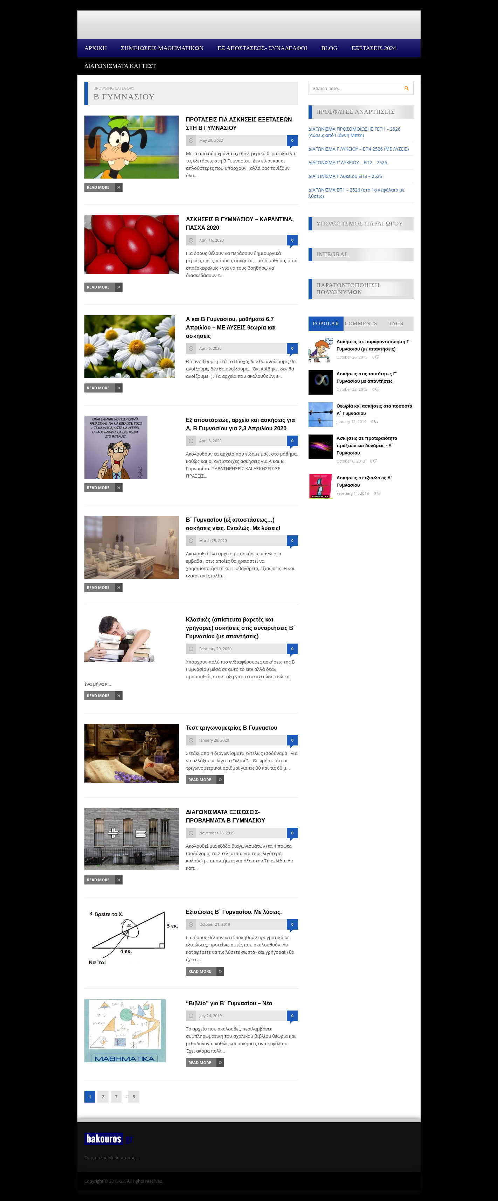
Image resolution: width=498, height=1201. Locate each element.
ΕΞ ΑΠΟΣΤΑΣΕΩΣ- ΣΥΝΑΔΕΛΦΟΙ (262, 48)
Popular (326, 323)
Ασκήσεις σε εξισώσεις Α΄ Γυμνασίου (364, 481)
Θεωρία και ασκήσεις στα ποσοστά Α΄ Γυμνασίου (374, 409)
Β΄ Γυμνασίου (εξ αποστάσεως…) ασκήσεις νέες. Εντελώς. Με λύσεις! (233, 524)
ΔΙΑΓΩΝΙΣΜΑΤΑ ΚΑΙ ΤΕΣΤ (120, 66)
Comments (361, 323)
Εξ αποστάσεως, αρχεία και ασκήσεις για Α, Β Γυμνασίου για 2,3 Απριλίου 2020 (240, 424)
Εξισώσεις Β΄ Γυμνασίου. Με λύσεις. (234, 912)
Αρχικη (95, 48)
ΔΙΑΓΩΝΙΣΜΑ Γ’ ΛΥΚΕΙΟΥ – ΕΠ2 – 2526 (348, 162)
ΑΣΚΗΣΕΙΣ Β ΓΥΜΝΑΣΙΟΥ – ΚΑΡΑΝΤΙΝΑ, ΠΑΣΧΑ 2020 (240, 223)
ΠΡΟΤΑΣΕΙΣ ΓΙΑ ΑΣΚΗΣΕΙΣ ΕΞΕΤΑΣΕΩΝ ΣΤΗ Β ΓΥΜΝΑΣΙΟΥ (239, 124)
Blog (329, 48)
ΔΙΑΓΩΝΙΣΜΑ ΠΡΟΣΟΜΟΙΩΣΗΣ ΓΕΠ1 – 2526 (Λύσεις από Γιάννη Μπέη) (354, 132)
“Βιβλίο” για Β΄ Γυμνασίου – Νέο (229, 1003)
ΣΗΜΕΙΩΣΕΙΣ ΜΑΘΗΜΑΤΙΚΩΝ (162, 48)
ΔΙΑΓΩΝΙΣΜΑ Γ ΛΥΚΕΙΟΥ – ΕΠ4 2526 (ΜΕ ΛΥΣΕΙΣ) (359, 149)
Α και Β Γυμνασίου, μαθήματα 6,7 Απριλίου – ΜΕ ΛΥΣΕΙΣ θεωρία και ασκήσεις (231, 327)
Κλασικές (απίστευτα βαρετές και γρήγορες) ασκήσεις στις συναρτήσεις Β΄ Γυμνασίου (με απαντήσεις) (240, 628)
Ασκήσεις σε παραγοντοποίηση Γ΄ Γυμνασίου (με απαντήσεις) (374, 345)
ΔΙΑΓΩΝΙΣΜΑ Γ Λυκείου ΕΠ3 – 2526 (345, 176)
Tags (396, 323)
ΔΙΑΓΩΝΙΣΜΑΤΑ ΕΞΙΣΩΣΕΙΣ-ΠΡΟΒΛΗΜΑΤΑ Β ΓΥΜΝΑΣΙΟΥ (225, 816)
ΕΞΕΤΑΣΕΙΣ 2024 (374, 48)
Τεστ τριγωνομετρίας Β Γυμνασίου (231, 728)
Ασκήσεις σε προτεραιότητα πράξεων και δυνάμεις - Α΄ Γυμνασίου (367, 446)
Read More (98, 187)
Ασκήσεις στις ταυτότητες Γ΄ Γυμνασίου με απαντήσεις (367, 377)
